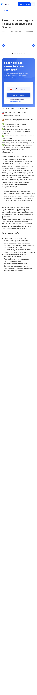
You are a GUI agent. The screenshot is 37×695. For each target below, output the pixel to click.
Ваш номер (10, 85)
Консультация (18, 95)
